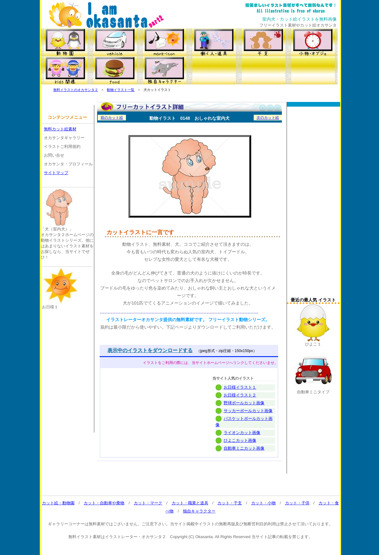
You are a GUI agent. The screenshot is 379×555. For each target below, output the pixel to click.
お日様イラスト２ (240, 395)
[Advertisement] (313, 203)
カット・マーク (148, 503)
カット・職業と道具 (190, 503)
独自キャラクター (199, 511)
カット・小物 (263, 503)
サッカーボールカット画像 (248, 410)
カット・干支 (229, 503)
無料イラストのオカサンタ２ (75, 90)
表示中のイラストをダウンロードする (150, 350)
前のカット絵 (112, 117)
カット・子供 (297, 503)
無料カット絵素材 (60, 129)
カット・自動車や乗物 (104, 503)
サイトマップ (56, 172)
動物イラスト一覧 (120, 90)
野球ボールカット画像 (244, 403)
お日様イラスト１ (240, 387)
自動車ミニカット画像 (244, 448)
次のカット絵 (268, 117)
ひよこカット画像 (240, 440)
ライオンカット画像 (242, 432)
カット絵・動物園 (58, 503)
